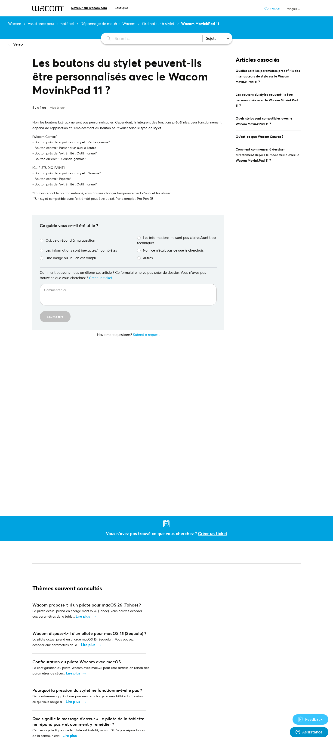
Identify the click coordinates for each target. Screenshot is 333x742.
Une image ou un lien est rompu (68, 258)
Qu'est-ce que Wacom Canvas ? (260, 136)
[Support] (310, 719)
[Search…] (149, 38)
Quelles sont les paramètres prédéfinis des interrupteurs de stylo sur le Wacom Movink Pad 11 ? (268, 76)
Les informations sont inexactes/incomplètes (78, 250)
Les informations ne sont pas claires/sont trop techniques (176, 240)
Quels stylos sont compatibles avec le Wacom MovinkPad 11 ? (264, 121)
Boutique (121, 8)
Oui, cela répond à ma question (67, 240)
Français (293, 9)
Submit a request (146, 334)
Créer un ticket (100, 277)
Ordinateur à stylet (158, 23)
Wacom (14, 23)
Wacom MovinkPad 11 (200, 23)
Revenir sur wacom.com (89, 8)
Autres (145, 258)
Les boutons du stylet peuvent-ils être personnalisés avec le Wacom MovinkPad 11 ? (267, 100)
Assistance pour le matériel (51, 23)
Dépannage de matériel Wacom (107, 23)
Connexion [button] (272, 8)
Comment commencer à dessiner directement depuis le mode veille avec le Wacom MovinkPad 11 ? (267, 155)
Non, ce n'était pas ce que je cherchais (170, 250)
